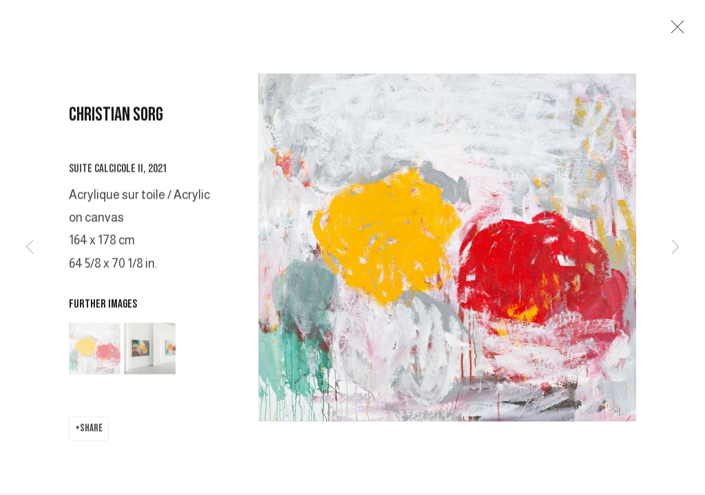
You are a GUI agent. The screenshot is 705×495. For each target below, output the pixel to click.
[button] (94, 352)
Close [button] (674, 31)
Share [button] (91, 432)
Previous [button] (29, 247)
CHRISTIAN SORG (116, 118)
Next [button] (675, 247)
